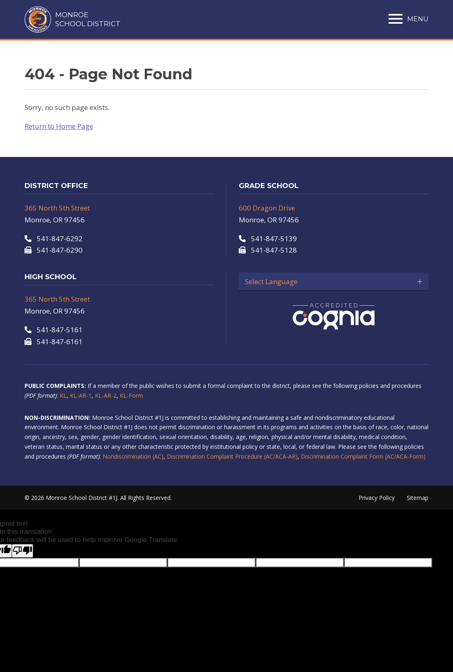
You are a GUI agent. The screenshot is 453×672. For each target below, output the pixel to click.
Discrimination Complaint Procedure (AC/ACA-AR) (232, 456)
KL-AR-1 (81, 395)
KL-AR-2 (106, 395)
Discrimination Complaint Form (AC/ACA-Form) (363, 456)
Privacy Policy (377, 498)
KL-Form (131, 395)
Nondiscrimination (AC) (133, 456)
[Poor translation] (22, 551)
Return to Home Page (59, 126)
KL (63, 395)
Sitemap (417, 498)
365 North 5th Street (57, 208)
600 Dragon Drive (267, 208)
